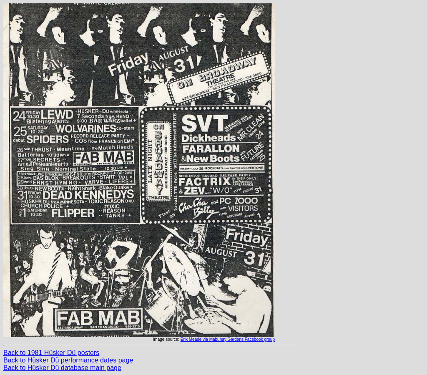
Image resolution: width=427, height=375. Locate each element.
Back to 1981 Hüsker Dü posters (51, 352)
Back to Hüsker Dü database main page (62, 367)
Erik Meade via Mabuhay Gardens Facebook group (228, 339)
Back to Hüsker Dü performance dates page (68, 360)
